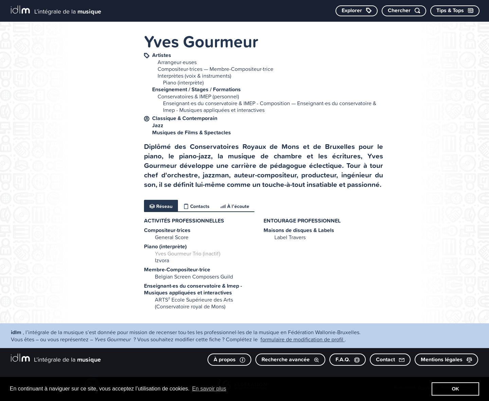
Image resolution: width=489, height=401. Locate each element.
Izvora (162, 260)
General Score (171, 237)
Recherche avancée (290, 359)
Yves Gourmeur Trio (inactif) (187, 253)
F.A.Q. (348, 359)
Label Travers (290, 237)
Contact (390, 359)
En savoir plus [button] (209, 389)
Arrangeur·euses (177, 62)
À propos (229, 359)
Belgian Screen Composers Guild (194, 276)
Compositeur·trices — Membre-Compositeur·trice (215, 69)
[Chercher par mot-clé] (404, 10)
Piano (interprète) (183, 82)
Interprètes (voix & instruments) (194, 75)
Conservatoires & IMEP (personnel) (198, 96)
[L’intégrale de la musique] (56, 10)
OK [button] (455, 389)
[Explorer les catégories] (357, 10)
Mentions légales (446, 359)
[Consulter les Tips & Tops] (454, 10)
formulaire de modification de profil (302, 339)
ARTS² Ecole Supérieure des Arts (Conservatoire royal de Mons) (194, 303)
